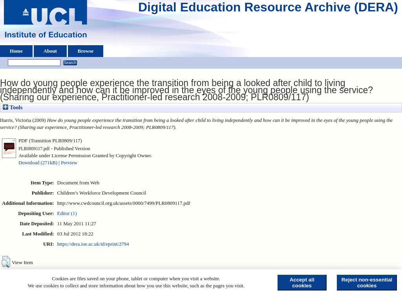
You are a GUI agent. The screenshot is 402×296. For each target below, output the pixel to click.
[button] (5, 262)
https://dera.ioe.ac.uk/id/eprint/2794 (93, 244)
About (50, 51)
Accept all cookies (302, 283)
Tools (12, 107)
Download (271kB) (37, 162)
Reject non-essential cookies (367, 283)
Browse (85, 51)
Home (16, 51)
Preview (69, 162)
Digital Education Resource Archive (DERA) (268, 9)
